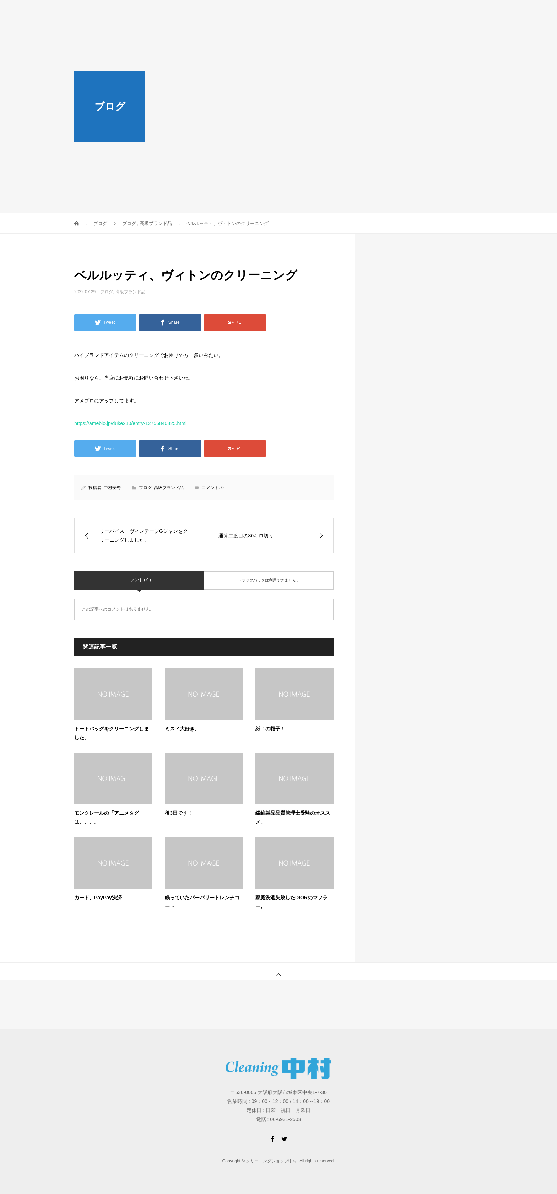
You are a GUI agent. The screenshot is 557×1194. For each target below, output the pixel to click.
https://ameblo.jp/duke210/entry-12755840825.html (130, 423)
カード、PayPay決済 (98, 897)
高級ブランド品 (130, 291)
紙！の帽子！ (270, 729)
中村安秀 (112, 487)
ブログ (106, 291)
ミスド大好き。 (182, 729)
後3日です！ (179, 813)
